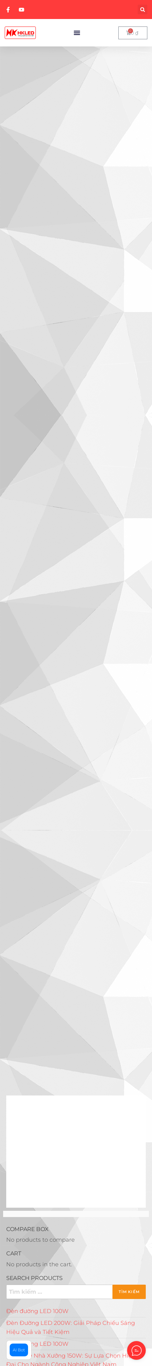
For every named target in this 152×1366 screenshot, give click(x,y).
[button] (142, 9)
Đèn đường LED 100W (37, 1311)
